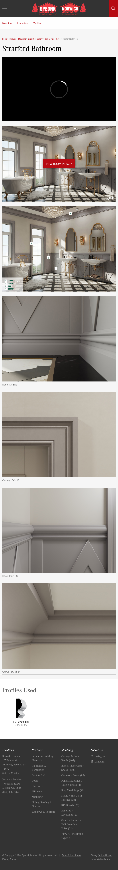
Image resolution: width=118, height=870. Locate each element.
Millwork (37, 791)
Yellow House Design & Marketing (101, 857)
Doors (35, 780)
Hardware (37, 786)
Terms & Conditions (71, 855)
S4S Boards (70, 805)
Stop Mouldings (73, 790)
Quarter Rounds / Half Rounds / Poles (71, 824)
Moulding (7, 23)
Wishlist (37, 23)
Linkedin (99, 761)
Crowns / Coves (73, 775)
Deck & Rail (38, 775)
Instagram (100, 756)
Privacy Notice (9, 859)
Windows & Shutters (43, 811)
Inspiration (22, 23)
